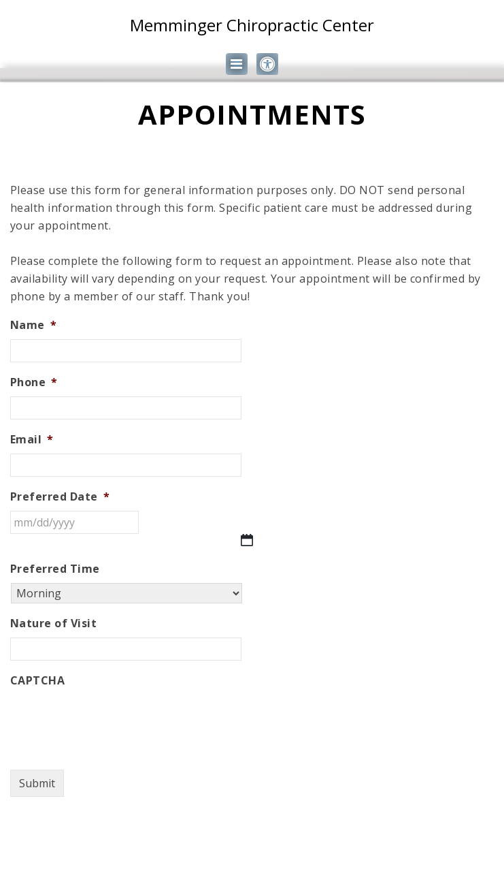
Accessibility (281, 850)
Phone (34, 382)
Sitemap (209, 850)
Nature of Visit (53, 623)
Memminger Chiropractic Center (252, 25)
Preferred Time (55, 569)
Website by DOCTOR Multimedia (251, 868)
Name (33, 325)
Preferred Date (60, 497)
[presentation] (113, 721)
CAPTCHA (37, 681)
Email (32, 439)
